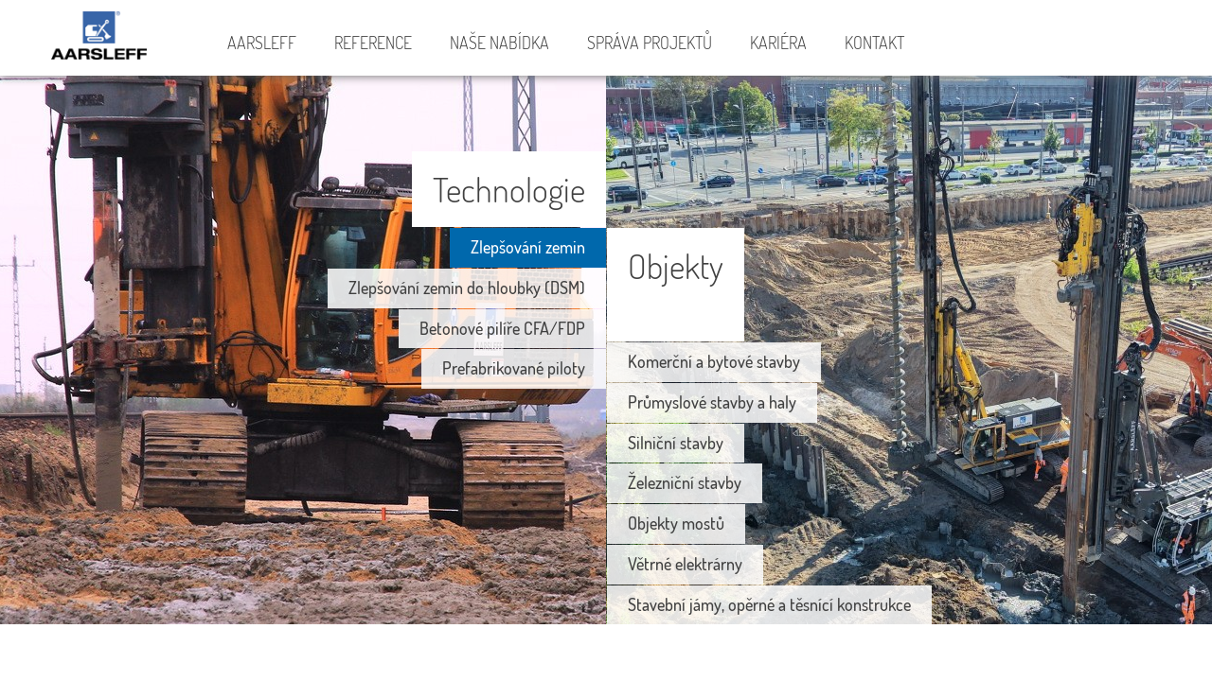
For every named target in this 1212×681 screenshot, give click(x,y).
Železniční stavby (684, 482)
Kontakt (874, 42)
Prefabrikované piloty (513, 368)
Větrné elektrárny (685, 563)
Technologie (509, 188)
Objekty (675, 265)
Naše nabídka (499, 42)
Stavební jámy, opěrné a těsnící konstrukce (769, 604)
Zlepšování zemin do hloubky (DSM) (466, 287)
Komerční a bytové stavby (714, 361)
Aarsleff (104, 38)
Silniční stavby (675, 442)
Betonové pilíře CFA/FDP (502, 328)
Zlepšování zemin (528, 246)
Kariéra (778, 42)
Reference (373, 42)
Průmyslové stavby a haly (712, 402)
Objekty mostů (676, 523)
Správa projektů (649, 42)
